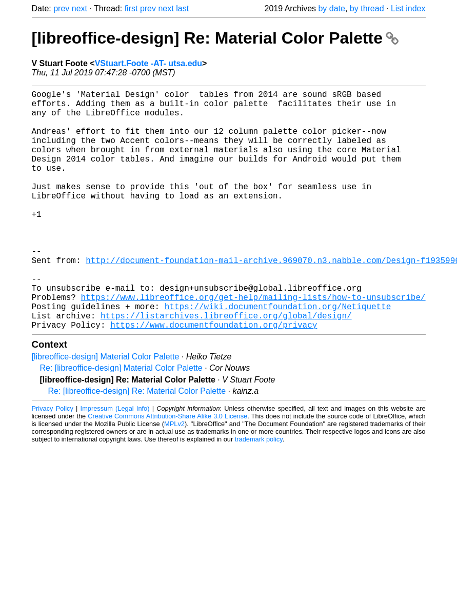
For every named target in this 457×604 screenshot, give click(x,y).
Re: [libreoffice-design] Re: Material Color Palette (137, 444)
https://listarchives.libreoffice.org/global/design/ (226, 366)
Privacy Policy (52, 462)
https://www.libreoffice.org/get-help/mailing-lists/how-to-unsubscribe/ (253, 344)
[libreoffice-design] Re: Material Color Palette (215, 38)
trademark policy (259, 492)
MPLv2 (174, 477)
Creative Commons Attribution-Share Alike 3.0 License (167, 469)
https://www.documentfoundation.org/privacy (213, 378)
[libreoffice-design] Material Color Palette (106, 410)
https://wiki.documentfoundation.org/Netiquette (278, 355)
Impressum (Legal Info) (115, 462)
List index (408, 8)
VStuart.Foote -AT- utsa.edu (148, 63)
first (131, 8)
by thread (367, 8)
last (182, 8)
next (79, 8)
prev (61, 8)
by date (331, 8)
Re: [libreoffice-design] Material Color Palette (121, 421)
